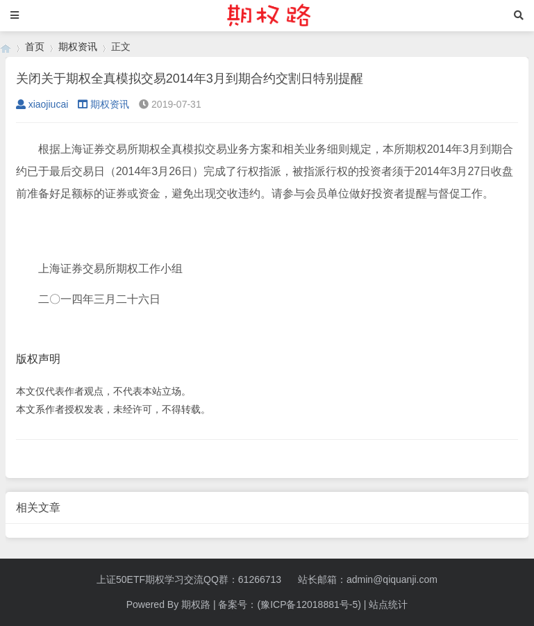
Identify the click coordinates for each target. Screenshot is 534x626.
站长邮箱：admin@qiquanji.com (367, 579)
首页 (34, 46)
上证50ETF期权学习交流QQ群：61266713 (189, 579)
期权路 (195, 604)
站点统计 (388, 604)
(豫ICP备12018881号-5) (308, 604)
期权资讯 (77, 46)
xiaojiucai (42, 104)
